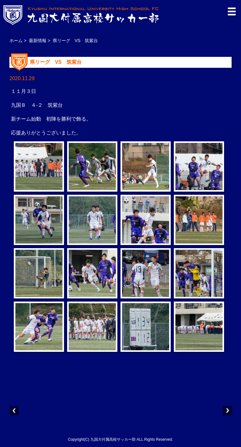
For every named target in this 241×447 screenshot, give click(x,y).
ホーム (16, 40)
